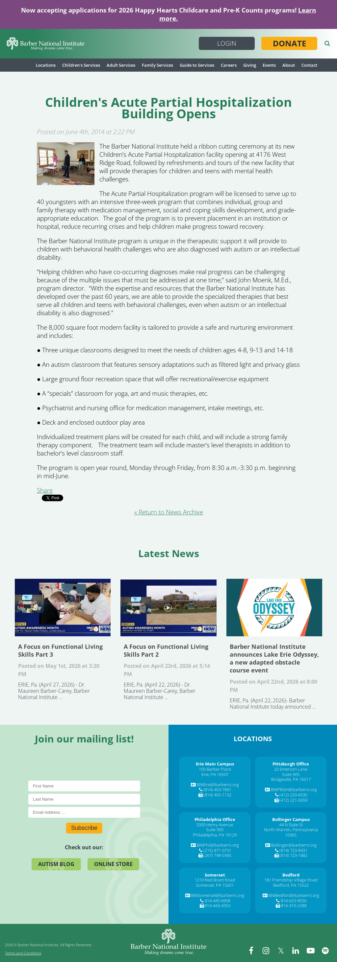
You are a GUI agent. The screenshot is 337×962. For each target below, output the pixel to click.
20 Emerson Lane (290, 769)
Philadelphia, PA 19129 (215, 835)
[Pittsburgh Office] (290, 764)
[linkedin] (295, 950)
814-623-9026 (293, 900)
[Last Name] (84, 799)
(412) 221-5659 (293, 800)
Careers (229, 65)
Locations (46, 65)
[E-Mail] (84, 812)
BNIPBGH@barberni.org (294, 789)
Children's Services (81, 65)
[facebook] (251, 950)
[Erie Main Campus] (215, 764)
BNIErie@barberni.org (218, 784)
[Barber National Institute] (45, 43)
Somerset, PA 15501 (215, 885)
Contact (309, 65)
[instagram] (266, 950)
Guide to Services (197, 65)
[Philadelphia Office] (214, 819)
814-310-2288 (293, 905)
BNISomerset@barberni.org (217, 895)
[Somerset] (215, 875)
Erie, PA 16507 (214, 774)
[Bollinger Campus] (291, 819)
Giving (249, 65)
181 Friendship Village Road (291, 880)
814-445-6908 (217, 900)
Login (226, 43)
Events (269, 65)
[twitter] (281, 950)
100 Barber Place (215, 769)
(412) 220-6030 (293, 795)
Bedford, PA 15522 (291, 885)
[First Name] (84, 786)
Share (45, 490)
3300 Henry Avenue (214, 825)
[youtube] (310, 950)
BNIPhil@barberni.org (218, 845)
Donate (289, 43)
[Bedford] (290, 875)
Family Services (157, 65)
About (288, 65)
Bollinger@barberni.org (294, 845)
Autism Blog (56, 864)
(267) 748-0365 (217, 855)
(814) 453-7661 (217, 789)
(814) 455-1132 (217, 795)
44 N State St (291, 825)
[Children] (65, 182)
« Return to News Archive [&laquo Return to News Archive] (168, 512)
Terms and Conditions (23, 952)
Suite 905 (290, 774)
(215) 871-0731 (217, 850)
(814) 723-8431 (293, 850)
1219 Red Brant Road (214, 880)
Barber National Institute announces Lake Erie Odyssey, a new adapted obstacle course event (274, 607)
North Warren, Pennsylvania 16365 (291, 832)
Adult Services (121, 65)
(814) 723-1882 (293, 855)
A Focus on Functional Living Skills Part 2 (168, 607)
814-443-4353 (217, 905)
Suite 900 (214, 830)
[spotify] (325, 950)
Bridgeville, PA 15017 (291, 779)
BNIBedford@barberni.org (294, 895)
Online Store (113, 864)
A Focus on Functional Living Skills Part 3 (63, 607)
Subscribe (84, 828)
